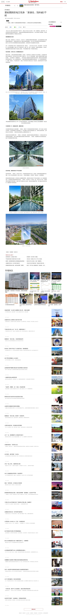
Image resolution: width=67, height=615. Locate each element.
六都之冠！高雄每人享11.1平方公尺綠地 (34, 255)
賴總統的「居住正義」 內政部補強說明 (14, 335)
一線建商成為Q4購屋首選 (11, 373)
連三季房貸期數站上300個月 (11, 354)
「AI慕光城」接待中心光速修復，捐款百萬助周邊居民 (17, 585)
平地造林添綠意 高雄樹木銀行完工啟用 (13, 255)
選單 (3, 1)
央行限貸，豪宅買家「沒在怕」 (12, 450)
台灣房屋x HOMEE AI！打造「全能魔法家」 (15, 517)
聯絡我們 (20, 609)
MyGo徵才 (27, 609)
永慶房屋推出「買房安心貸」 (12, 441)
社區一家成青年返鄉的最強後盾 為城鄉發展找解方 (17, 566)
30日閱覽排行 (52, 22)
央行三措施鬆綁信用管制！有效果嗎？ (14, 469)
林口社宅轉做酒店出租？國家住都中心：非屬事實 (16, 537)
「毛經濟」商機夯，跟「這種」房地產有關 (15, 383)
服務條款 (31, 609)
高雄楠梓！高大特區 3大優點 (32, 253)
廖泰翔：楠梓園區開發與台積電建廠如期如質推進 (15, 257)
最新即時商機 (51, 24)
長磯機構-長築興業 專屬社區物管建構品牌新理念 (16, 556)
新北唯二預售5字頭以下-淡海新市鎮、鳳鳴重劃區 (16, 345)
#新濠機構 (11, 248)
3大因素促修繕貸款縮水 (10, 301)
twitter (20, 27)
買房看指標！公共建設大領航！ (12, 253)
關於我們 (24, 609)
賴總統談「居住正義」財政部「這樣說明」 (15, 412)
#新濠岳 (7, 248)
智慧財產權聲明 (45, 609)
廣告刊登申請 (40, 609)
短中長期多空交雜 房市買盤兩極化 (13, 527)
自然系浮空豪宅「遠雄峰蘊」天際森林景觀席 (15, 594)
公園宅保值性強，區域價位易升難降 (13, 421)
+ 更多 (61, 22)
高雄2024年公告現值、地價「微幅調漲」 (34, 257)
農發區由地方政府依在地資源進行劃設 (14, 393)
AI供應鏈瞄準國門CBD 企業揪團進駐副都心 (15, 546)
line (15, 27)
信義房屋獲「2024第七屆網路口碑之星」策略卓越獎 (17, 306)
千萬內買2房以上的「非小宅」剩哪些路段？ (15, 325)
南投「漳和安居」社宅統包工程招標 (13, 479)
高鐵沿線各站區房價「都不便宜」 (32, 4)
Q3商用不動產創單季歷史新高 (40, 301)
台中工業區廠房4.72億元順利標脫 (13, 575)
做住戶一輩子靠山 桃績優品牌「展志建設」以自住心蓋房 (37, 261)
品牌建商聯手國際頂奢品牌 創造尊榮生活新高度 (16, 364)
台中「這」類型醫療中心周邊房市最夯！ (14, 431)
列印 (24, 27)
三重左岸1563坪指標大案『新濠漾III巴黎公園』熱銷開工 (37, 259)
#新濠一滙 (15, 248)
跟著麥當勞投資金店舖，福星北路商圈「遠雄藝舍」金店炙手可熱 (18, 261)
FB (11, 27)
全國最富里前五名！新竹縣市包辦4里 (13, 259)
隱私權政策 (35, 609)
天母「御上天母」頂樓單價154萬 (12, 460)
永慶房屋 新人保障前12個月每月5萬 (13, 316)
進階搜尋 (8, 1)
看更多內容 (33, 605)
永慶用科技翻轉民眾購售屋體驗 (12, 402)
